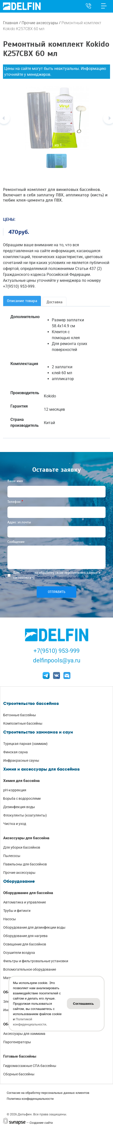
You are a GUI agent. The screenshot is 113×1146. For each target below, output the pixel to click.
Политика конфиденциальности (30, 1099)
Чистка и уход (14, 824)
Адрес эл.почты (19, 522)
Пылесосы (11, 856)
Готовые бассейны (19, 1056)
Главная (10, 22)
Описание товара (22, 300)
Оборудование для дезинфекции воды (34, 927)
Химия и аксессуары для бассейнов (41, 769)
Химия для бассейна (21, 780)
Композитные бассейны (22, 723)
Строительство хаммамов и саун (38, 732)
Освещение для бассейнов (24, 944)
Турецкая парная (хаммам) (25, 744)
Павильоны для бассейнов (25, 864)
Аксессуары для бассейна (26, 838)
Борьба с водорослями (22, 798)
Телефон (14, 502)
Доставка (54, 302)
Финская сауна (15, 752)
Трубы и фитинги (16, 911)
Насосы (9, 919)
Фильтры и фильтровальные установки (35, 961)
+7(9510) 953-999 (56, 650)
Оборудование (19, 881)
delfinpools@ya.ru (56, 660)
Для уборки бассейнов (21, 847)
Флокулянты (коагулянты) (25, 815)
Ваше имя (15, 481)
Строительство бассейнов (31, 703)
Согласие (27, 573)
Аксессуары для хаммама (24, 1034)
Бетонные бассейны (19, 715)
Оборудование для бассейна (28, 893)
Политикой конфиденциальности (59, 577)
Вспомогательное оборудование (29, 969)
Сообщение (16, 542)
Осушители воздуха (19, 953)
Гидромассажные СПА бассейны (29, 1066)
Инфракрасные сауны (21, 760)
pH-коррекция (14, 790)
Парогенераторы (17, 1042)
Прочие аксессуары (40, 22)
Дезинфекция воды (19, 807)
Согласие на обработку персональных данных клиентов (48, 1093)
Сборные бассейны (18, 1074)
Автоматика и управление (24, 902)
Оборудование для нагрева (25, 936)
